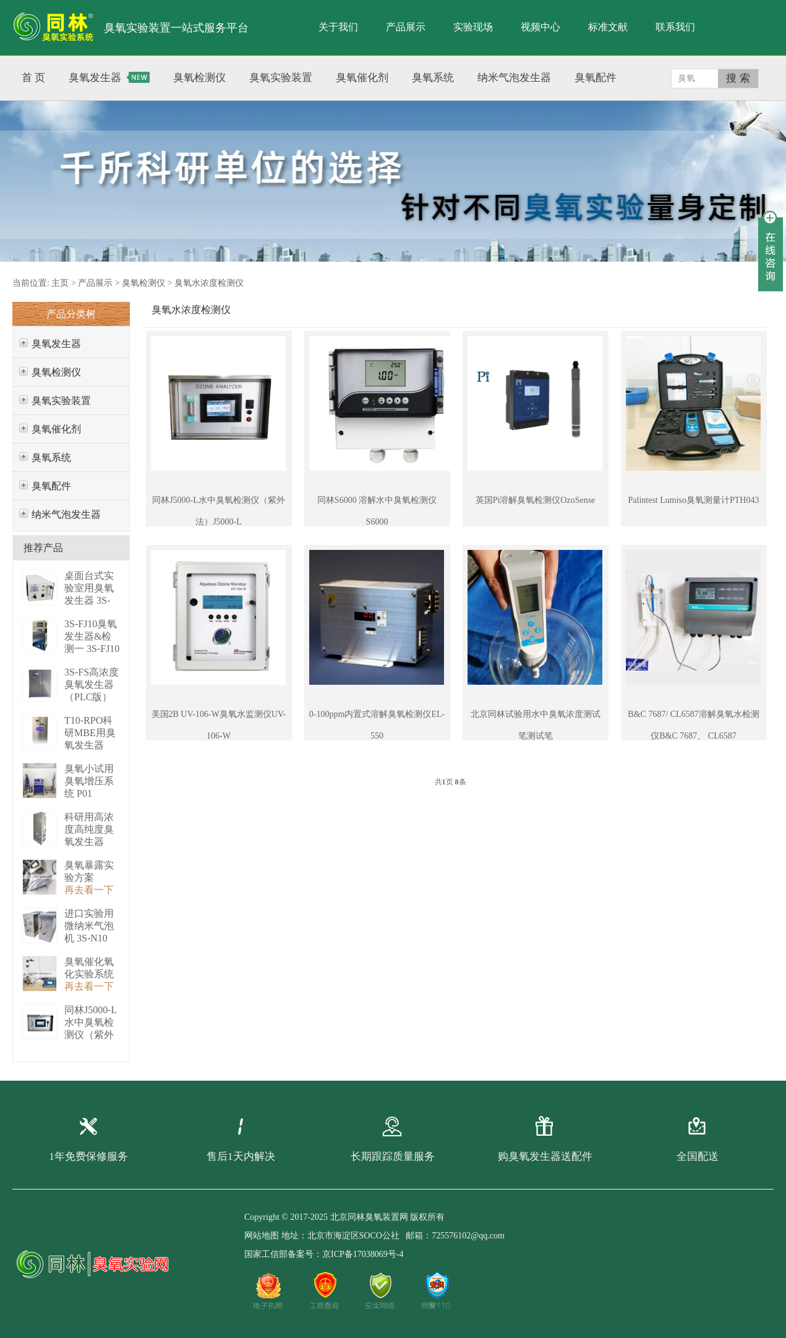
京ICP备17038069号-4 (362, 1254)
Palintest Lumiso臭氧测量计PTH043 (693, 500)
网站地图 (261, 1235)
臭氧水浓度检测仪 (209, 283)
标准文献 (608, 27)
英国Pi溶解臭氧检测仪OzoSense (536, 500)
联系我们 (675, 27)
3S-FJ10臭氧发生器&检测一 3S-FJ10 (91, 636)
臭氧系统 (51, 457)
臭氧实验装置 (61, 400)
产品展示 (405, 27)
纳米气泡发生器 (66, 514)
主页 (60, 283)
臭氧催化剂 (56, 429)
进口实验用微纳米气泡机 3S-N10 (89, 925)
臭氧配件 (51, 486)
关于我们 (338, 27)
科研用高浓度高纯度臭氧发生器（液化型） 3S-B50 (89, 842)
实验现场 (473, 27)
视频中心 (540, 27)
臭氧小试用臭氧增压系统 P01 (89, 781)
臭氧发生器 (56, 343)
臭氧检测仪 (143, 283)
